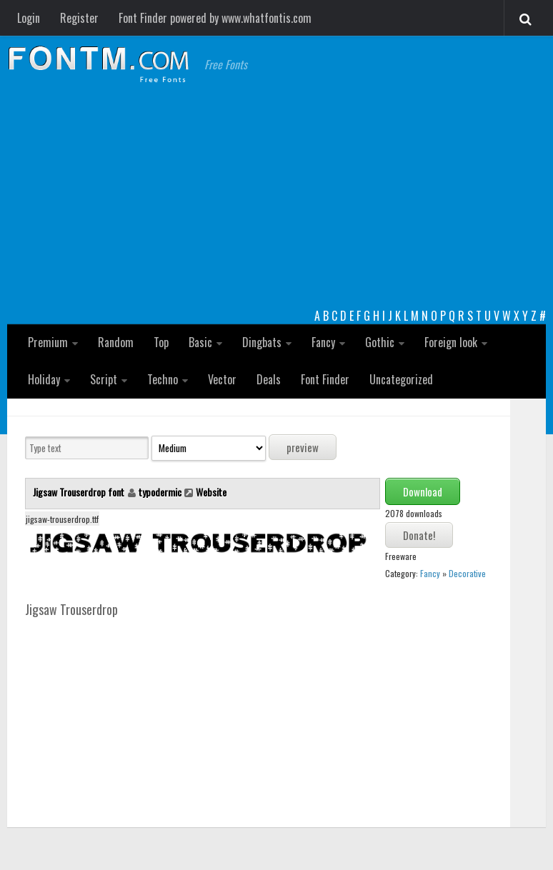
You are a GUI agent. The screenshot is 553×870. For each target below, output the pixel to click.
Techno (162, 379)
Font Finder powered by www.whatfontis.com (215, 17)
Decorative (467, 573)
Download (422, 491)
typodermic (160, 491)
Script (103, 379)
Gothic (379, 342)
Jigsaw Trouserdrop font (79, 491)
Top (161, 342)
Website (211, 491)
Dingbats (262, 342)
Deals (268, 379)
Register (79, 17)
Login (28, 17)
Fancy (323, 342)
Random (116, 342)
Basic (200, 342)
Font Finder (325, 379)
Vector (222, 379)
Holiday (44, 379)
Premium (48, 342)
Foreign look (450, 342)
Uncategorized (401, 379)
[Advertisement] (276, 200)
